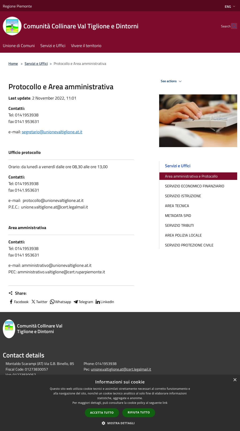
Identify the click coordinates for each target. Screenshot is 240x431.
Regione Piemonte (17, 6)
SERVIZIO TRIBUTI (179, 225)
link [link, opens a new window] (165, 403)
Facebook (18, 302)
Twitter (39, 302)
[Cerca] (231, 26)
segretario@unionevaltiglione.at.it (52, 132)
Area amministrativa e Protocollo (191, 176)
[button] (120, 423)
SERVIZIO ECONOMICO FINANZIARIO (194, 186)
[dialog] (120, 403)
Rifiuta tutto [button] (139, 412)
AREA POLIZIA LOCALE (183, 235)
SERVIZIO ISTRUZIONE (183, 196)
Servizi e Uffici (36, 63)
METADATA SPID (178, 215)
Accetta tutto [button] (102, 413)
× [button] (234, 380)
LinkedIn (104, 302)
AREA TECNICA (177, 205)
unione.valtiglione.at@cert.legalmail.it (121, 369)
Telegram (83, 302)
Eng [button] (230, 6)
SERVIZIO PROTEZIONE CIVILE (189, 245)
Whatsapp (60, 302)
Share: (17, 293)
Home (13, 63)
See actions (172, 81)
